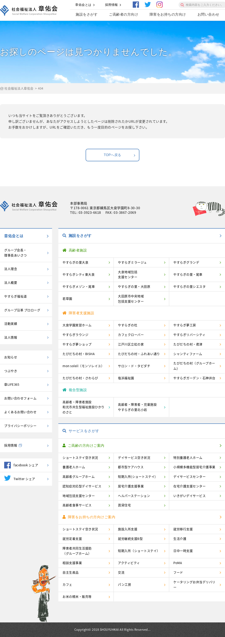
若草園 (67, 298)
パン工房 (124, 584)
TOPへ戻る (120, 155)
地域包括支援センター (78, 495)
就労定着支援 (72, 538)
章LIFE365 (11, 384)
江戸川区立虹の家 (131, 344)
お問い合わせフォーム (20, 398)
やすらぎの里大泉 (75, 262)
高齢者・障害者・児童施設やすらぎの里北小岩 (137, 407)
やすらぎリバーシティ (189, 334)
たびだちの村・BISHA (78, 354)
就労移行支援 (183, 529)
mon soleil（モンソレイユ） (83, 366)
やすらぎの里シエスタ (189, 286)
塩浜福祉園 (126, 378)
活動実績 (10, 323)
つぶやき (10, 371)
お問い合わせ (208, 14)
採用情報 (111, 4)
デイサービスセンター (189, 476)
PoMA (177, 563)
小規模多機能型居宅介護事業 (194, 467)
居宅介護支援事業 (131, 486)
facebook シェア (21, 465)
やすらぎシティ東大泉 (78, 274)
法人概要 (10, 282)
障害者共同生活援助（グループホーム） (77, 551)
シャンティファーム (187, 354)
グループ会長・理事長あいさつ (15, 253)
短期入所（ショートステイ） (139, 550)
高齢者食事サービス (77, 505)
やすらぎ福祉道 (15, 296)
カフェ (67, 584)
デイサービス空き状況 (134, 457)
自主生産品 (70, 572)
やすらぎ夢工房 (184, 325)
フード (178, 572)
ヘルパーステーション (134, 495)
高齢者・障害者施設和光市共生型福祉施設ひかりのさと (83, 407)
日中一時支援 (183, 550)
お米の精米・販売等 (77, 596)
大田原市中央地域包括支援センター (131, 299)
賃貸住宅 (124, 505)
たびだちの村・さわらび (80, 378)
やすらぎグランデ (186, 262)
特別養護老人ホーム (187, 457)
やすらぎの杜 (127, 325)
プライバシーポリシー (20, 425)
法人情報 (10, 337)
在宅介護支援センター (189, 486)
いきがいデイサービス (189, 495)
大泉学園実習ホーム (77, 325)
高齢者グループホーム (78, 476)
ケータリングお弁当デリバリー (194, 584)
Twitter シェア (19, 478)
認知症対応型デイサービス (81, 486)
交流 (121, 572)
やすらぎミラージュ (132, 262)
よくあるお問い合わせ (20, 412)
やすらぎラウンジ (75, 334)
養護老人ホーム (73, 467)
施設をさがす (87, 14)
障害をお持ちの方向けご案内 (88, 517)
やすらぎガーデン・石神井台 (194, 378)
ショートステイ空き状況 (80, 457)
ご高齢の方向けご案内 (83, 446)
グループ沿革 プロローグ (22, 310)
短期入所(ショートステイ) (137, 476)
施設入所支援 (127, 529)
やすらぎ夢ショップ (77, 344)
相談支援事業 (72, 563)
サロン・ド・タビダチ (134, 366)
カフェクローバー (131, 334)
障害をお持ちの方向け (168, 14)
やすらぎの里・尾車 (187, 274)
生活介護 (179, 538)
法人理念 (10, 269)
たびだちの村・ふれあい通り (139, 354)
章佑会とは (83, 4)
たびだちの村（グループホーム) (194, 366)
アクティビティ (129, 563)
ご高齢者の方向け (123, 14)
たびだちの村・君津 (187, 344)
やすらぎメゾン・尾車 (78, 286)
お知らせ (10, 357)
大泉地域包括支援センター (127, 274)
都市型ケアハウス (131, 467)
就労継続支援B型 (130, 538)
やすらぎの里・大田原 (134, 286)
